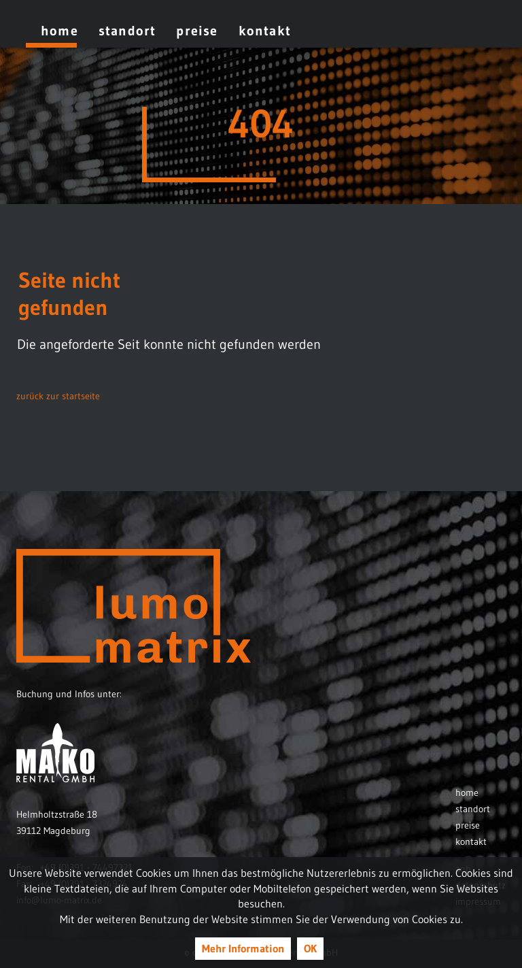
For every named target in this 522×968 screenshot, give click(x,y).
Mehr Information (243, 948)
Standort (127, 30)
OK (310, 948)
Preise (197, 30)
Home (59, 30)
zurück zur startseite (58, 396)
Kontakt (265, 30)
